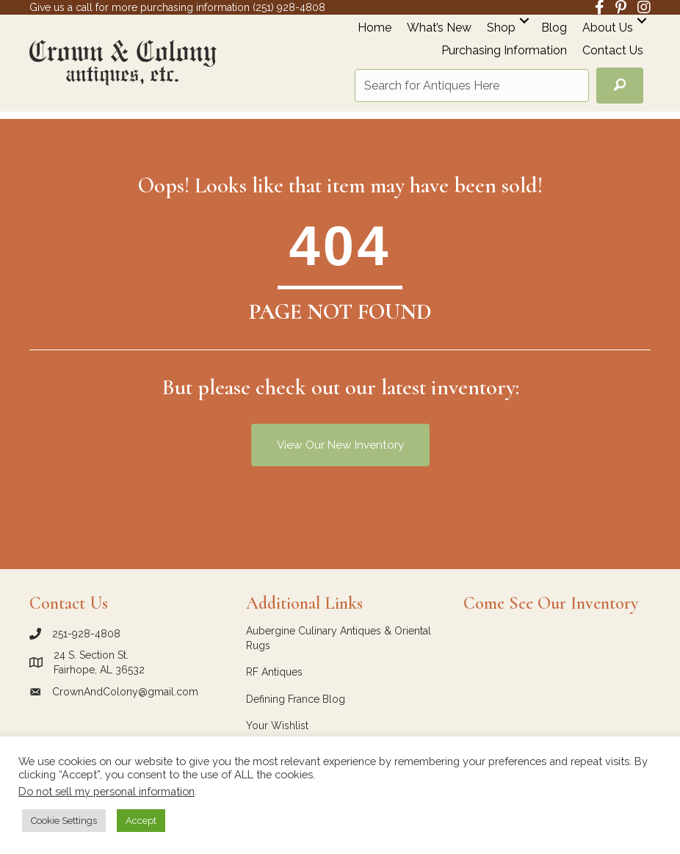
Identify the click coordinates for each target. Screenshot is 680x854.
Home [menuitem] (374, 28)
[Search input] (472, 85)
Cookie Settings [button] (64, 820)
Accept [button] (141, 820)
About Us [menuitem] (607, 28)
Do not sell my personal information (106, 791)
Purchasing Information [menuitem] (504, 51)
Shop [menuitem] (501, 28)
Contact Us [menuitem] (612, 51)
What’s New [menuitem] (439, 28)
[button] (524, 20)
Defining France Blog (295, 699)
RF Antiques (274, 672)
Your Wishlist (277, 725)
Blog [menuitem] (554, 28)
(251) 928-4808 (289, 7)
